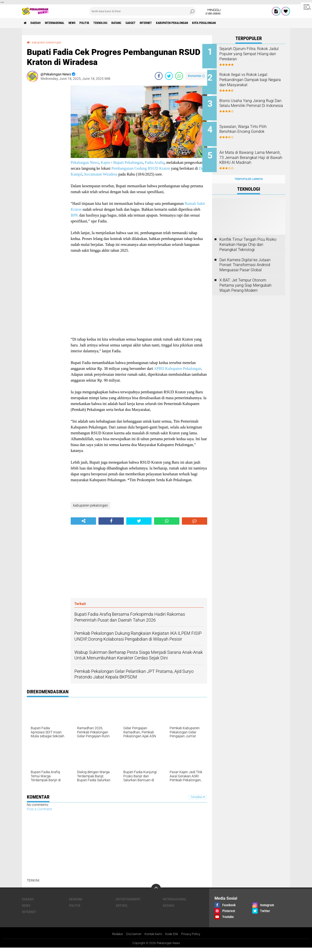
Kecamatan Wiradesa (100, 174)
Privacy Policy (193, 934)
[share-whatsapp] (179, 76)
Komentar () (196, 75)
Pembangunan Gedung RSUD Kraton (140, 168)
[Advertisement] (46, 158)
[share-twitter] (169, 76)
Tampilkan (198, 796)
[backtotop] (156, 889)
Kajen (105, 162)
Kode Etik (172, 934)
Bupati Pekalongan (128, 162)
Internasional (62, 23)
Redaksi (115, 934)
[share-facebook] (159, 76)
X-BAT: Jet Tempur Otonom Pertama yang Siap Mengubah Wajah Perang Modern (245, 277)
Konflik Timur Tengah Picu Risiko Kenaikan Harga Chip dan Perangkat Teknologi (247, 236)
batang (138, 23)
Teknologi (119, 23)
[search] (142, 11)
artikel (122, 905)
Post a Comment (39, 809)
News (84, 23)
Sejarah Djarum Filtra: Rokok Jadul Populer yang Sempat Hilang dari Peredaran (253, 53)
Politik (99, 23)
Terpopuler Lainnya (248, 171)
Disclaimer (131, 934)
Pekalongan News (85, 162)
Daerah (39, 23)
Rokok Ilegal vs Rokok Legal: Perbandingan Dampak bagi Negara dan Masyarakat (253, 78)
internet (174, 23)
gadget (155, 23)
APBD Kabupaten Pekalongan (177, 368)
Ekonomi (75, 899)
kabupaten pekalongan (205, 23)
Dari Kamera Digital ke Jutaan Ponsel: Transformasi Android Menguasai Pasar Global (245, 257)
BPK (74, 215)
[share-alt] (83, 520)
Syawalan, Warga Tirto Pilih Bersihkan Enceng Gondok (252, 125)
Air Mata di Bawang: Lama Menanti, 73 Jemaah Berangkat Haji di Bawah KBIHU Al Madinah (251, 155)
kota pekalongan (244, 23)
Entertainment (128, 899)
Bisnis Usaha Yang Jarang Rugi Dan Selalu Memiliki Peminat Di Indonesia (252, 103)
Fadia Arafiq (154, 162)
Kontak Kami (152, 934)
